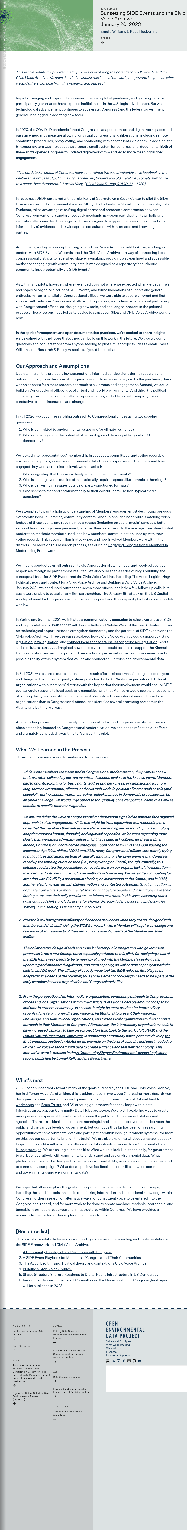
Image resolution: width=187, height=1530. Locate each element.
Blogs (112, 8)
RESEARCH (17, 1360)
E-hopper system (30, 146)
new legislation (46, 642)
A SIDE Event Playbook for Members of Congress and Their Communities (82, 1258)
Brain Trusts (51, 1105)
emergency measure (45, 135)
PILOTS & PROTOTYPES (21, 1326)
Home (103, 8)
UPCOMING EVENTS (60, 1406)
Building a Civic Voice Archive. (132, 582)
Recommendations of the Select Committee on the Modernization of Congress (86, 1280)
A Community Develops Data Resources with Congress (67, 1252)
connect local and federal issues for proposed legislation (112, 642)
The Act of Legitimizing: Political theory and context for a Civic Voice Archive (84, 1263)
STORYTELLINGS (59, 1326)
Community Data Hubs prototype (82, 1110)
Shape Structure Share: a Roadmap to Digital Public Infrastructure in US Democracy (91, 1274)
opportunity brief (55, 1138)
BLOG (55, 1372)
